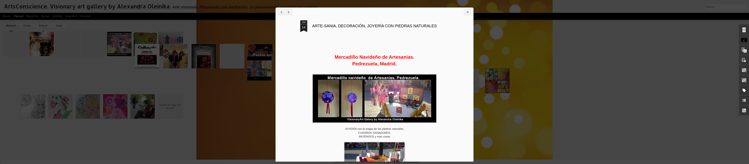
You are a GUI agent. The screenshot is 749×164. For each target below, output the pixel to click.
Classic (6, 16)
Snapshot (71, 16)
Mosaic (45, 16)
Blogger (397, 162)
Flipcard (19, 16)
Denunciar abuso (411, 162)
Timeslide (85, 16)
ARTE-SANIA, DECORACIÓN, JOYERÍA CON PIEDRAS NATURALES (374, 26)
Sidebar (57, 16)
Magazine (32, 16)
